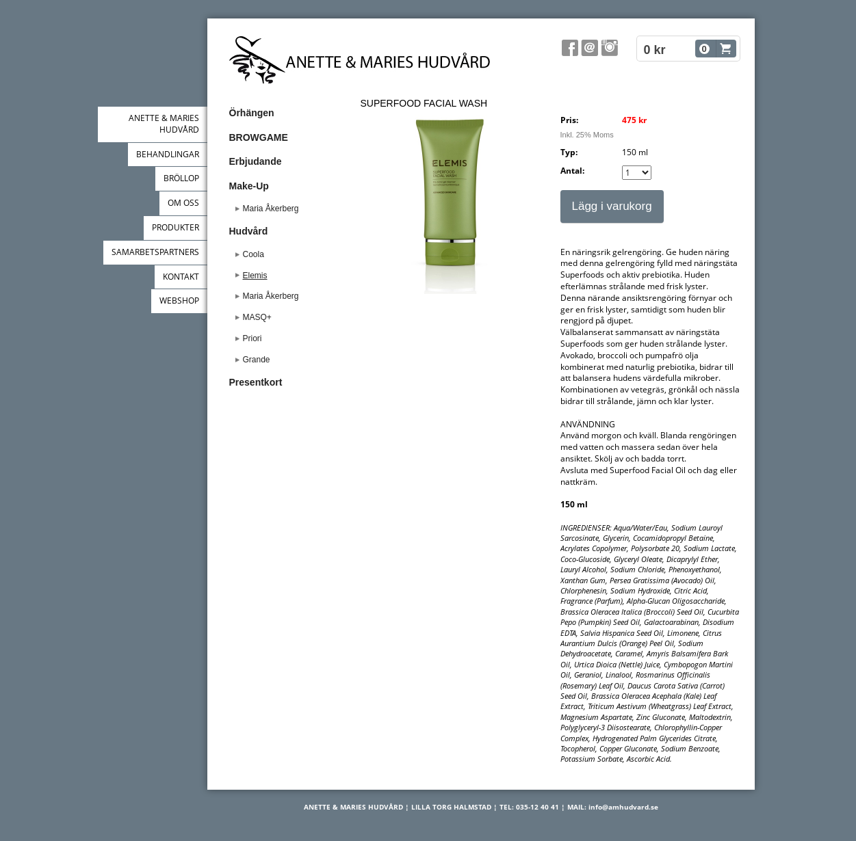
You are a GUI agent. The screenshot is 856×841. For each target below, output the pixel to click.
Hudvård (248, 231)
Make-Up (249, 186)
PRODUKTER (175, 227)
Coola (253, 254)
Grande (256, 359)
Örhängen (251, 112)
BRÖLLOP (181, 178)
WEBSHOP (179, 300)
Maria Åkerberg (271, 208)
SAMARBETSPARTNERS (155, 252)
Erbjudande (255, 161)
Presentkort (256, 382)
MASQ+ (257, 317)
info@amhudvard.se (623, 807)
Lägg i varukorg (612, 206)
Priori (252, 338)
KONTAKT (181, 276)
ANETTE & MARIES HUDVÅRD (164, 123)
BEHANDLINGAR (167, 154)
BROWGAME (258, 137)
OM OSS (183, 203)
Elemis (255, 275)
